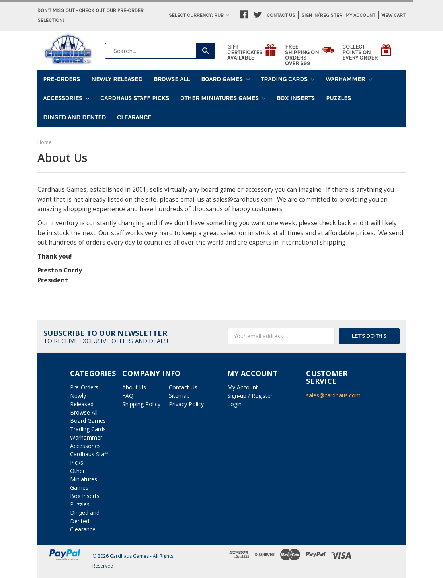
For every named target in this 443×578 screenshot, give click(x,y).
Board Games (225, 79)
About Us (134, 387)
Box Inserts (296, 98)
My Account (360, 15)
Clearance (134, 117)
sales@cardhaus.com (333, 395)
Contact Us (281, 15)
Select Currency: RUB (199, 15)
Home (44, 142)
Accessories (66, 98)
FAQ (127, 395)
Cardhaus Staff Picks (134, 98)
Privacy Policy (186, 404)
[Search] (205, 51)
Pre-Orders (61, 79)
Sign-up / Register (250, 395)
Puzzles (338, 98)
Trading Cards (287, 79)
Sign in (309, 15)
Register (331, 15)
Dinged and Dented (74, 117)
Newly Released (116, 79)
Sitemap (179, 395)
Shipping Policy (141, 404)
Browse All (172, 79)
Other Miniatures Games (222, 98)
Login (234, 404)
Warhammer (349, 79)
